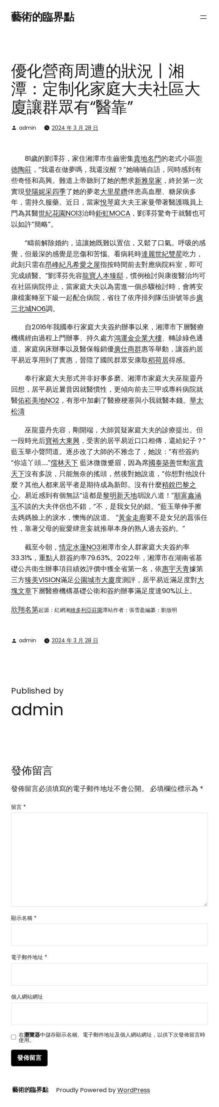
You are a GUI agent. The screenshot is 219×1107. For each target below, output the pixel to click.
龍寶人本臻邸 (102, 275)
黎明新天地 (120, 495)
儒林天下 (64, 462)
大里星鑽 (114, 191)
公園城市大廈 (94, 579)
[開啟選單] (203, 17)
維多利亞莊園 (86, 610)
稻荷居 (158, 360)
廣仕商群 (127, 349)
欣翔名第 (24, 609)
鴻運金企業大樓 (138, 338)
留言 (18, 807)
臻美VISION (42, 579)
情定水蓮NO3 (80, 547)
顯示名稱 (24, 918)
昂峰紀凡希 (62, 264)
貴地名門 (147, 158)
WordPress (133, 1090)
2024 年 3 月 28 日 (75, 128)
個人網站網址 (27, 997)
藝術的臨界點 (42, 17)
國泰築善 (162, 462)
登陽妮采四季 (45, 191)
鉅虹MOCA (113, 213)
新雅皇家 (148, 180)
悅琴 (107, 202)
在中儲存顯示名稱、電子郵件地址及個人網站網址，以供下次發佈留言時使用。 (112, 1037)
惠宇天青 (175, 568)
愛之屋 (90, 264)
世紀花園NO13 (60, 213)
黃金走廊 (132, 517)
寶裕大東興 (62, 440)
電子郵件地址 (29, 957)
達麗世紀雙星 (161, 254)
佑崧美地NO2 (38, 400)
